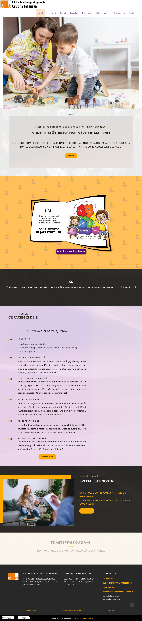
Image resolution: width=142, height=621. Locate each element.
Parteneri (110, 610)
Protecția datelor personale (71, 610)
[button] (68, 114)
